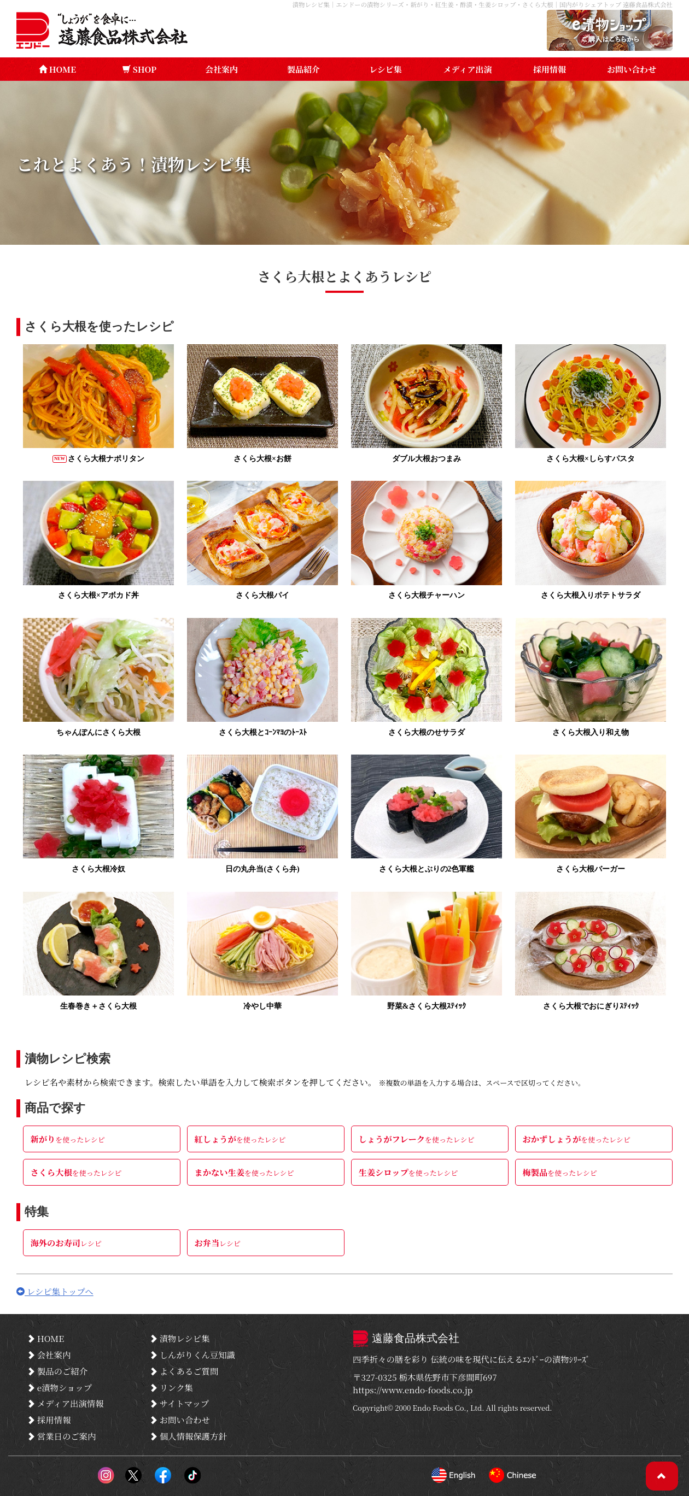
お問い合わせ (631, 69)
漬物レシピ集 (180, 1340)
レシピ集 (385, 69)
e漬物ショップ (59, 1388)
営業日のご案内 (61, 1435)
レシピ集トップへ (55, 1293)
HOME (57, 69)
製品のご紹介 (57, 1371)
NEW (59, 458)
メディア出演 (467, 69)
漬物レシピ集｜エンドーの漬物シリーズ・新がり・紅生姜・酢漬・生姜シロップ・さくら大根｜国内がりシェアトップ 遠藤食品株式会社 (480, 4)
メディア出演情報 (65, 1404)
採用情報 (549, 69)
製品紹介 (303, 69)
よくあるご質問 (184, 1371)
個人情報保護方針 (188, 1435)
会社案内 (221, 69)
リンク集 (172, 1388)
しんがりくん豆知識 (193, 1356)
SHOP (139, 69)
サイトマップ (179, 1404)
